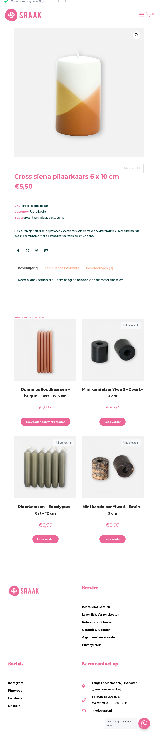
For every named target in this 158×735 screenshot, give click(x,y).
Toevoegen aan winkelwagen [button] (45, 422)
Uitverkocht (38, 211)
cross (26, 217)
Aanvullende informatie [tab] (61, 268)
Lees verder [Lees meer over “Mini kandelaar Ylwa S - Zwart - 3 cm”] (112, 422)
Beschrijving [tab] (27, 268)
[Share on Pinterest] (37, 251)
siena (52, 217)
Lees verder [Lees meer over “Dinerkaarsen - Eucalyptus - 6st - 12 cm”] (45, 539)
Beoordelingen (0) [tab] (99, 268)
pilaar (43, 217)
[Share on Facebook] (18, 251)
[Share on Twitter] (27, 251)
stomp (61, 217)
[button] (136, 35)
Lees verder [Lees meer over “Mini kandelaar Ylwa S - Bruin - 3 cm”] (112, 539)
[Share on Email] (46, 251)
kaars (35, 217)
